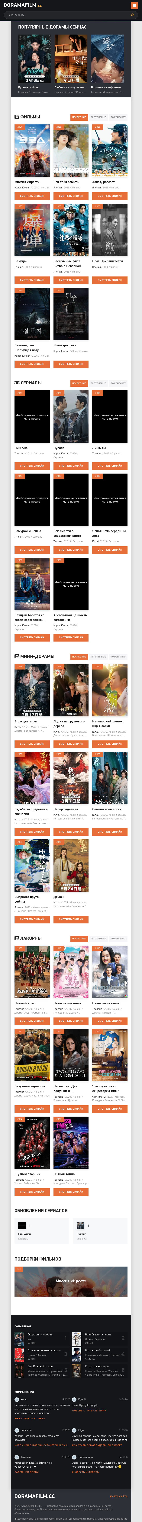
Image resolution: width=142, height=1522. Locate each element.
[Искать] (132, 15)
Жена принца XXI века (30, 1418)
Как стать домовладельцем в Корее (97, 1445)
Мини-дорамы (34, 656)
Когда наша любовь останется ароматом (42, 1445)
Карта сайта (118, 1496)
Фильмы (27, 117)
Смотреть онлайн (32, 196)
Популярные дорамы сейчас (52, 27)
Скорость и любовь (85, 1472)
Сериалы (28, 383)
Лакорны (28, 938)
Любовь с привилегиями (89, 1411)
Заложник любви (27, 1472)
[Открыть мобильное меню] (134, 5)
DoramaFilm (23, 5)
